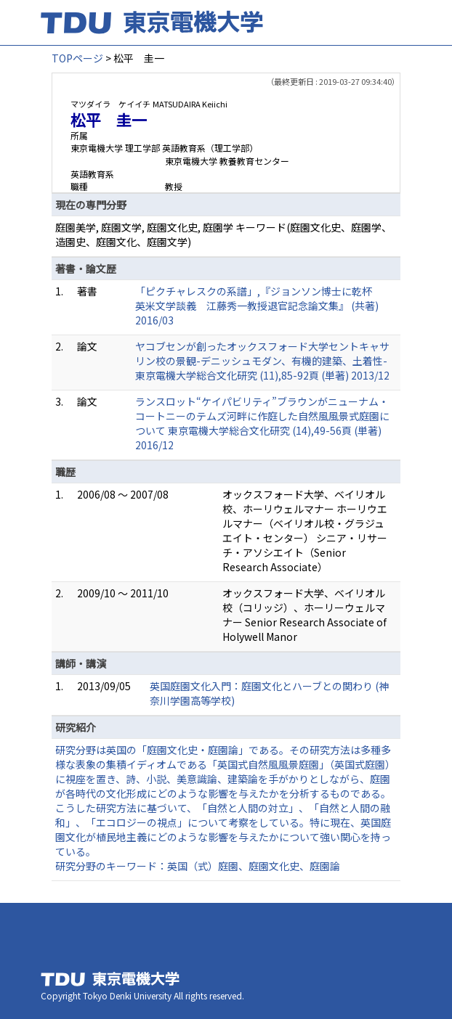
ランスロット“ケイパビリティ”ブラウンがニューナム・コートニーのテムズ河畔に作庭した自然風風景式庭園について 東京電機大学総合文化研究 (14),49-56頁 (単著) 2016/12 (262, 423)
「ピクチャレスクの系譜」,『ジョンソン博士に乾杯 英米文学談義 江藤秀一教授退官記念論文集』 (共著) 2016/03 (258, 305)
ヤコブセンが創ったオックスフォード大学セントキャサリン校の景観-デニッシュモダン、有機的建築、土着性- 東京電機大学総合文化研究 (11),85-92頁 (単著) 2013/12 (262, 360)
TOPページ (77, 58)
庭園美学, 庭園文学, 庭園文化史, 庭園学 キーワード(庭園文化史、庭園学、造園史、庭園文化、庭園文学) (223, 234)
